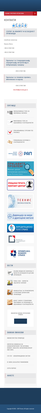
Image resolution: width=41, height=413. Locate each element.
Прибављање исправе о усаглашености (21, 141)
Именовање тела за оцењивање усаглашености (23, 122)
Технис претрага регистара (14, 13)
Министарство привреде (15, 338)
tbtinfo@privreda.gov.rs (20, 90)
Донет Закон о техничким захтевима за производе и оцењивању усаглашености (23, 302)
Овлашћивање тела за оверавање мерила (21, 112)
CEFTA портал (11, 368)
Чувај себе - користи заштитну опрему (20, 282)
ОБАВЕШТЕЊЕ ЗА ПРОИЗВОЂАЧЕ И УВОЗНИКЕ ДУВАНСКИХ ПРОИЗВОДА (23, 292)
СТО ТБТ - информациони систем (18, 356)
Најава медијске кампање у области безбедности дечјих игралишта (23, 273)
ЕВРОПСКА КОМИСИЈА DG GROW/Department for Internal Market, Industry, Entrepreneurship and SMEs (19, 347)
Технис (17, 6)
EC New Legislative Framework (17, 362)
